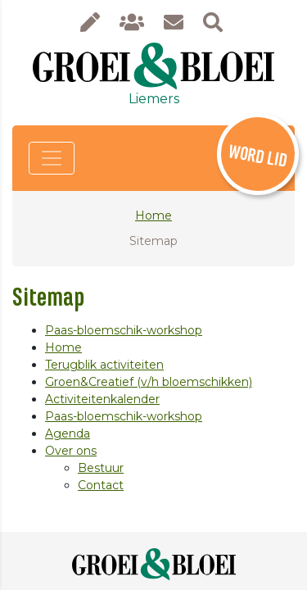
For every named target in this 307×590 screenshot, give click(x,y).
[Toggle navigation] (51, 158)
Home (153, 215)
